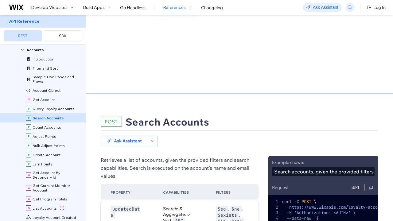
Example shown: (288, 76)
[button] (124, 55)
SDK (63, 35)
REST (22, 35)
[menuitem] (43, 30)
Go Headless (133, 7)
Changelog (212, 7)
